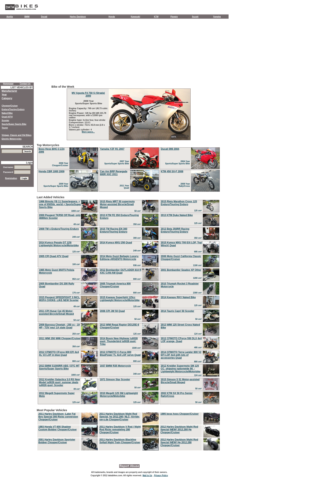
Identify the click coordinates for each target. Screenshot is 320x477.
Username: (16, 167)
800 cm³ (137, 279)
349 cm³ (137, 374)
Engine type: (76, 120)
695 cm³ (198, 252)
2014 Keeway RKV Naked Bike (178, 297)
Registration (11, 178)
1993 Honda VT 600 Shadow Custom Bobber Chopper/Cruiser (57, 428)
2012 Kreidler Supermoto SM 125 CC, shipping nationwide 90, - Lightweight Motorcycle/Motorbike (181, 368)
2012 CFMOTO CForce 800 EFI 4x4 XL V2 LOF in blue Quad (59, 353)
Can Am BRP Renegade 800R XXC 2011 (113, 173)
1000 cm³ (76, 211)
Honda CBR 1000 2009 (51, 171)
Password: (16, 172)
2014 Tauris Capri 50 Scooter (177, 311)
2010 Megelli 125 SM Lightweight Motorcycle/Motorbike (119, 395)
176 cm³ (76, 293)
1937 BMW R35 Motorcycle (115, 365)
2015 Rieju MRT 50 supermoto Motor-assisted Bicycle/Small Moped (117, 204)
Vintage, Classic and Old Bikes (16, 135)
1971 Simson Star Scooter (115, 379)
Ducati (44, 17)
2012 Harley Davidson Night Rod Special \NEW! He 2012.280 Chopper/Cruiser (179, 442)
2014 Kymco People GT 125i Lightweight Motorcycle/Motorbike (59, 244)
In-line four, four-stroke (94, 120)
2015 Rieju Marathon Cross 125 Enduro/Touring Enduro (179, 203)
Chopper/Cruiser (10, 106)
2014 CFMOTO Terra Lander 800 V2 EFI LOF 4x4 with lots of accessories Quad (181, 355)
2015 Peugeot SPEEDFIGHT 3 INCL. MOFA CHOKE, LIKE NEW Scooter (59, 299)
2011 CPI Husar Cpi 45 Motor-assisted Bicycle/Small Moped (56, 312)
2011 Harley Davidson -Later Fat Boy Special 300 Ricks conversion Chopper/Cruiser (58, 416)
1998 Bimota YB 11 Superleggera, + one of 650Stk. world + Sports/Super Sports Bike (60, 204)
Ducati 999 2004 (170, 149)
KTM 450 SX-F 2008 (172, 171)
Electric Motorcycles (11, 139)
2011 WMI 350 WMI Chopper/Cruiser (60, 338)
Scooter (5, 120)
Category (7, 98)
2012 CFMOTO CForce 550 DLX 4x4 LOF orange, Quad (181, 340)
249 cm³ (76, 237)
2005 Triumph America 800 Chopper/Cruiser (115, 285)
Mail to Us (147, 475)
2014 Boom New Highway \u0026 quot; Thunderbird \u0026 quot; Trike (119, 341)
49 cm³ (77, 224)
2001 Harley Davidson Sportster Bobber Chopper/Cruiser (56, 441)
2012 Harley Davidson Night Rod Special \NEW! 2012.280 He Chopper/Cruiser (179, 429)
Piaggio (174, 17)
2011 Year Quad (125, 187)
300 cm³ (137, 238)
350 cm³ (137, 224)
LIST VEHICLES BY (21, 87)
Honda (112, 17)
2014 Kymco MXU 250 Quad (116, 242)
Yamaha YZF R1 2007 (112, 149)
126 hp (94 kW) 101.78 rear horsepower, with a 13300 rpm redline (87, 115)
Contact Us (25, 84)
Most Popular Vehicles (128, 430)
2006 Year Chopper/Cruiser (60, 164)
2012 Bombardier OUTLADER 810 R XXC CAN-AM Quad (120, 271)
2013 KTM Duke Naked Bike (177, 215)
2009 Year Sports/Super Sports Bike (56, 185)
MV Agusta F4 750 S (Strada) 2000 (88, 94)
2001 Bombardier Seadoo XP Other (181, 270)
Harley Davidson (78, 17)
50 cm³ (138, 211)
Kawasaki (135, 17)
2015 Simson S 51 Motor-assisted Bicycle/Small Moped (180, 381)
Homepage (8, 84)
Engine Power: (77, 113)
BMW (27, 17)
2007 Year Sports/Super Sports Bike (117, 162)
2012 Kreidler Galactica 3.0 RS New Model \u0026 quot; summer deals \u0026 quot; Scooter (59, 382)
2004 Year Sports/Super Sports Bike (178, 162)
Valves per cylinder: (80, 129)
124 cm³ (198, 334)
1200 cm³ (198, 278)
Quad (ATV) (7, 117)
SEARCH (27, 146)
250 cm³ (76, 334)
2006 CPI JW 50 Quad (112, 311)
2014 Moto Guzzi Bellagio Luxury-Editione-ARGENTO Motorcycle (119, 258)
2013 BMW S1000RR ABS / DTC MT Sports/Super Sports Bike (59, 367)
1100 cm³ (198, 265)
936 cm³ (137, 265)
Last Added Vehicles (128, 300)
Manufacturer (9, 91)
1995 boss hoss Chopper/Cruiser (179, 413)
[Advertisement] (114, 51)
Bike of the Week (128, 112)
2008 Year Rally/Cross (185, 185)
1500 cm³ (137, 348)
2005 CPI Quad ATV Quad (53, 256)
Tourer (5, 128)
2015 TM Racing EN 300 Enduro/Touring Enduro (113, 230)
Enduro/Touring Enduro (13, 109)
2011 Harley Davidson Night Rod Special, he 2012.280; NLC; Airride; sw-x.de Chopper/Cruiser (119, 416)
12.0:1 (87, 122)
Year (4, 94)
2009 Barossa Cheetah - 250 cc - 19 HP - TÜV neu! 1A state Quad (59, 326)
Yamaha (217, 17)
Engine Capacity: (78, 108)
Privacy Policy (161, 475)
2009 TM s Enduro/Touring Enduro (59, 228)
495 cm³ (198, 347)
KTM (156, 17)
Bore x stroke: (77, 125)
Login (29, 162)
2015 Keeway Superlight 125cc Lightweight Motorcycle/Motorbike (120, 299)
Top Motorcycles (128, 167)
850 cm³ (76, 279)
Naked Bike (7, 113)
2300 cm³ (198, 293)
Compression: (77, 122)
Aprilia (10, 17)
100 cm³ (76, 264)
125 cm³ (198, 210)
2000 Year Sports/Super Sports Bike (88, 102)
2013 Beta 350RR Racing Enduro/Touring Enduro (175, 230)
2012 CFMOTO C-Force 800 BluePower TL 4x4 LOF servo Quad (120, 353)
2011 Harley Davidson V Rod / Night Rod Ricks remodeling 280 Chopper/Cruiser (120, 429)
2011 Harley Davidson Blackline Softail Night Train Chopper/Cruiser (119, 441)
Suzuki (195, 17)
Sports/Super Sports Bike (14, 124)
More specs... (88, 132)
